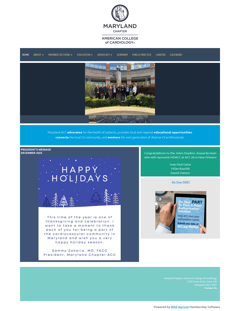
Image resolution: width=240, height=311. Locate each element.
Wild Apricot (180, 307)
